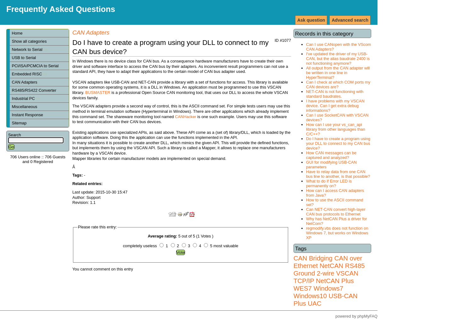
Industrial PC (25, 98)
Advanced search (350, 20)
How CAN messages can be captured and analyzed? (331, 155)
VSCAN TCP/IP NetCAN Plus (326, 277)
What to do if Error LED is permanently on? (329, 183)
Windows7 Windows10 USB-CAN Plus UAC (326, 296)
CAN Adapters (24, 82)
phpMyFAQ (367, 316)
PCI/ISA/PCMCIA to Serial (35, 65)
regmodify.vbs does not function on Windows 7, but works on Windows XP (337, 233)
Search (14, 135)
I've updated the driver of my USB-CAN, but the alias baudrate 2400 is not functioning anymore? (338, 59)
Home (17, 33)
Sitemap (19, 123)
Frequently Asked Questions (60, 9)
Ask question (311, 20)
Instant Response (27, 114)
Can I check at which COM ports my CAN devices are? (338, 84)
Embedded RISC (29, 74)
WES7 (303, 288)
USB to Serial (24, 57)
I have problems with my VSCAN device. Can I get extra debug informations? (335, 106)
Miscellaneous (24, 106)
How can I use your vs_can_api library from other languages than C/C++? (335, 129)
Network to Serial (29, 49)
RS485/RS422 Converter (34, 90)
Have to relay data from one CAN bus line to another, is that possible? (338, 174)
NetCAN (331, 265)
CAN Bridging (313, 258)
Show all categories (29, 41)
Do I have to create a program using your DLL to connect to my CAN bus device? (338, 143)
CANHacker (185, 116)
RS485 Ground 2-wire (329, 269)
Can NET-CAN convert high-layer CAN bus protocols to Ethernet (335, 211)
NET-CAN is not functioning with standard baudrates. (334, 94)
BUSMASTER (97, 92)
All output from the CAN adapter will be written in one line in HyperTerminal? (338, 73)
